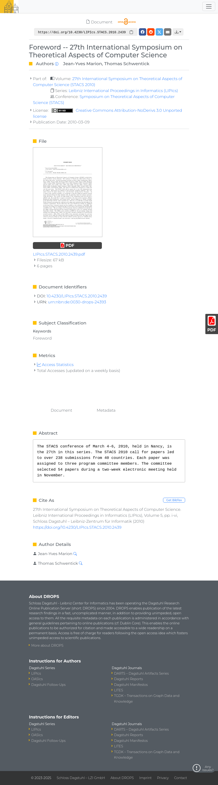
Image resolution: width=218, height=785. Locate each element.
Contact (180, 778)
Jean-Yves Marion (82, 63)
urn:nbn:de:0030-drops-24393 (77, 301)
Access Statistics (55, 364)
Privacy (163, 778)
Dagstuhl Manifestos (131, 685)
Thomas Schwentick (126, 63)
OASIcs (37, 679)
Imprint (145, 778)
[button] (178, 32)
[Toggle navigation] (208, 6)
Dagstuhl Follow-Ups (48, 685)
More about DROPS (47, 645)
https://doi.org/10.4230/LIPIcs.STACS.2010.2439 (77, 527)
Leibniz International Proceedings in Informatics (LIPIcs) (123, 90)
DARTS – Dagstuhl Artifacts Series (141, 673)
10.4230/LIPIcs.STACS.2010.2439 (77, 295)
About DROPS (122, 778)
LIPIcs (36, 673)
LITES (118, 690)
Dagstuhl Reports (128, 679)
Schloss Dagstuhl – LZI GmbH (81, 778)
